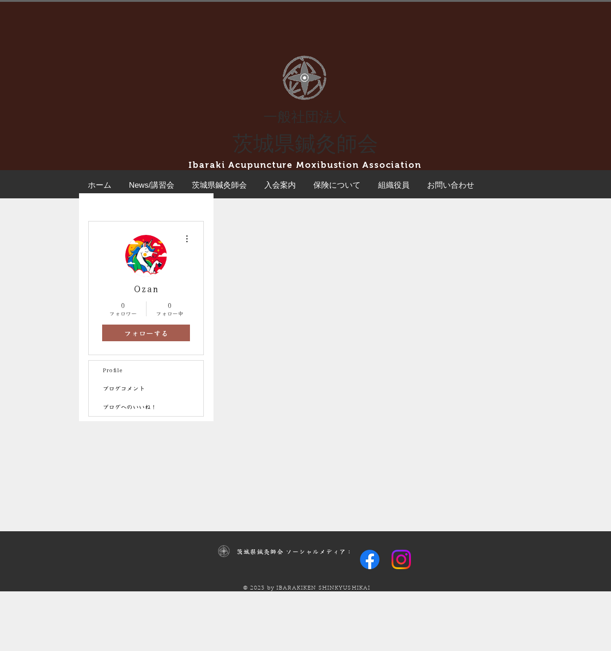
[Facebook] (370, 559)
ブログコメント (124, 388)
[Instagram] (401, 559)
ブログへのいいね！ (130, 406)
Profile (112, 369)
